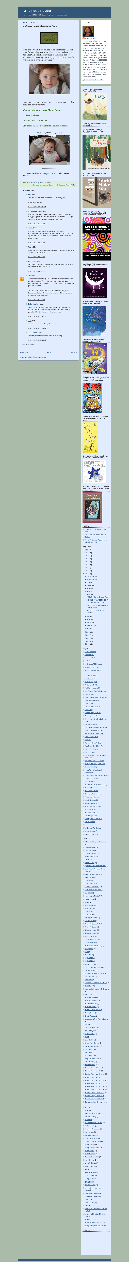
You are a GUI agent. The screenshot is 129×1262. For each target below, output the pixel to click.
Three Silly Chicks (91, 815)
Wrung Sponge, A (91, 831)
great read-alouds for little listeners (97, 989)
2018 (87, 556)
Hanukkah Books (90, 1004)
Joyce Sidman (89, 1034)
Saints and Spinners (92, 797)
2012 (87, 574)
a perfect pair (89, 850)
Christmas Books (90, 939)
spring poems (89, 1182)
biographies (89, 893)
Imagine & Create (91, 724)
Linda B (31, 228)
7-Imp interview (90, 847)
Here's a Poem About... (93, 1010)
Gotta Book (88, 710)
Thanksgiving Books (92, 1193)
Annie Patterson (90, 652)
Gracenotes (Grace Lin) (93, 713)
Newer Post (24, 352)
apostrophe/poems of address (95, 866)
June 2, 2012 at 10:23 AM (37, 328)
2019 (87, 553)
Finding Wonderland (92, 700)
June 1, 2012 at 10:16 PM (37, 316)
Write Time (88, 825)
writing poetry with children (94, 1226)
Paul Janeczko (90, 1126)
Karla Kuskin (89, 1040)
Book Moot (88, 661)
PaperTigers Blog (91, 767)
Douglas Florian (90, 964)
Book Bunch (89, 911)
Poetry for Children (91, 778)
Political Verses (90, 781)
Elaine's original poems (57, 185)
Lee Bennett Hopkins (92, 1046)
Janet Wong (89, 1031)
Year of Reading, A (91, 834)
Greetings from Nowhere (93, 716)
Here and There (90, 1007)
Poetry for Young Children (94, 1141)
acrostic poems (42, 185)
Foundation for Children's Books (96, 983)
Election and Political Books (94, 973)
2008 (87, 641)
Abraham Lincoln (90, 853)
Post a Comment (28, 344)
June (89, 594)
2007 (87, 644)
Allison (87, 860)
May (88, 616)
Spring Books (89, 1179)
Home (49, 352)
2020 (87, 550)
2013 (87, 571)
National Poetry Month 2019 (94, 1099)
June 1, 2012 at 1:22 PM (36, 224)
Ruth (29, 321)
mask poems (89, 1062)
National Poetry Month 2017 (94, 1093)
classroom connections (93, 945)
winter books (89, 1219)
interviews (88, 1024)
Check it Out (89, 679)
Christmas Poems (91, 942)
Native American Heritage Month (96, 1102)
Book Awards (89, 908)
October (90, 582)
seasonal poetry (90, 1172)
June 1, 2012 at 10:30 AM (37, 207)
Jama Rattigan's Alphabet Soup (96, 727)
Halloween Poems (91, 1000)
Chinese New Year (91, 936)
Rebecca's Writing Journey (94, 794)
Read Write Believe (91, 791)
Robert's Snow (90, 1163)
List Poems (88, 1055)
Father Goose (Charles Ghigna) (96, 697)
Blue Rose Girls (90, 658)
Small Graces (89, 1175)
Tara (29, 247)
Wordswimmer (90, 822)
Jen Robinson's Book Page (94, 734)
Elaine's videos (90, 970)
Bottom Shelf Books (92, 667)
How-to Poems (90, 1016)
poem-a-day (89, 1132)
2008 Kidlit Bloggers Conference (96, 842)
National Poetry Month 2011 (94, 1077)
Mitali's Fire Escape (91, 749)
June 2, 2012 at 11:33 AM (37, 340)
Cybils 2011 (89, 961)
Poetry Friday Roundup (37, 173)
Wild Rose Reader (37, 11)
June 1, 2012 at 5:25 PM (36, 243)
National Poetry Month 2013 (94, 1083)
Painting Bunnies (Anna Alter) (95, 764)
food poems (89, 980)
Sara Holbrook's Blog (92, 800)
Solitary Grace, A (90, 809)
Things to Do (89, 1202)
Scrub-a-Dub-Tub (91, 803)
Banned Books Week (92, 887)
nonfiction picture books (93, 1113)
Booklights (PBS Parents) (93, 664)
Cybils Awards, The (91, 685)
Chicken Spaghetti (91, 682)
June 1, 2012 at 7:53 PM (36, 300)
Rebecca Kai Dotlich (92, 1157)
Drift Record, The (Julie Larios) (95, 691)
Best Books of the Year (93, 890)
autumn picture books (92, 874)
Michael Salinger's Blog (93, 743)
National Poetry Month (92, 1071)
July (88, 591)
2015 (87, 565)
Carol (30, 275)
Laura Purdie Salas (91, 737)
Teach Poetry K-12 (91, 812)
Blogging (88, 902)
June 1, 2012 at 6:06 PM (36, 257)
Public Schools (90, 1154)
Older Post (73, 352)
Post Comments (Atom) (37, 357)
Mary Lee (31, 261)
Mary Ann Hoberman (92, 1059)
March (89, 622)
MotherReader (90, 752)
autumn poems (90, 877)
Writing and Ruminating (93, 828)
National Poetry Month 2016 (94, 1089)
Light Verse (88, 1052)
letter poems (89, 1049)
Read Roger (89, 788)
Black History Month (92, 896)
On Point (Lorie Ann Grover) (94, 761)
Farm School (89, 694)
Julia (86, 1037)
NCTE (87, 1107)
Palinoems (88, 1120)
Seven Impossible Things (93, 806)
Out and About (90, 1117)
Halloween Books (91, 997)
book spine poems (91, 918)
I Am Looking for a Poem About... (96, 1019)
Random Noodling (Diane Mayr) (96, 785)
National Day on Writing (93, 1068)
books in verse (90, 921)
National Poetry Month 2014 (94, 1086)
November (91, 579)
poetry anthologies (91, 1135)
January (90, 628)
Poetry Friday (70, 185)
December (91, 576)
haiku (86, 994)
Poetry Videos (89, 1151)
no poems (88, 1110)
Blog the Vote (89, 899)
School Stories (90, 1166)
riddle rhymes (89, 1160)
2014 (87, 568)
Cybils (87, 952)
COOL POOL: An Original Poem (98, 597)
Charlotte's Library (91, 676)
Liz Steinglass (33, 332)
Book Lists (88, 915)
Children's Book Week (92, 924)
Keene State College (92, 1043)
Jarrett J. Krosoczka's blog (94, 730)
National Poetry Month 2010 (94, 1074)
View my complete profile (93, 80)
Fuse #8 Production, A (92, 707)
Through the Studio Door (93, 819)
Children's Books (90, 927)
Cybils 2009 (89, 955)
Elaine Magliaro (34, 304)
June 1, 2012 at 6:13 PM (36, 271)
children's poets (90, 933)
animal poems (89, 863)
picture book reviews (92, 1129)
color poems (89, 949)
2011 (87, 632)
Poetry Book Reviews (92, 1138)
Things (87, 1199)
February (90, 625)
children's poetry (90, 930)
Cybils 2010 (89, 958)
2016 (87, 562)
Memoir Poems (90, 1065)
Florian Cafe (89, 703)
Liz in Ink (88, 740)
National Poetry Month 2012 (94, 1080)
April (89, 619)
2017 (87, 559)
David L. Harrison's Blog (93, 688)
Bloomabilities (89, 655)
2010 (87, 635)
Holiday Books (90, 1013)
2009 (87, 638)
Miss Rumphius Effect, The (94, 746)
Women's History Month (93, 1222)
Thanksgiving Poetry (92, 1196)
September (91, 585)
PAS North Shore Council (93, 1123)
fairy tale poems (90, 976)
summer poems (90, 1185)
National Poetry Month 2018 (94, 1096)
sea (86, 1169)
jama (29, 195)
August (89, 588)
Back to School (90, 883)
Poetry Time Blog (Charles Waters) (97, 775)
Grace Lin (88, 986)
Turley (87, 1206)
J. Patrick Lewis (90, 1027)
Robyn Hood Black (35, 211)
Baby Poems (89, 880)
